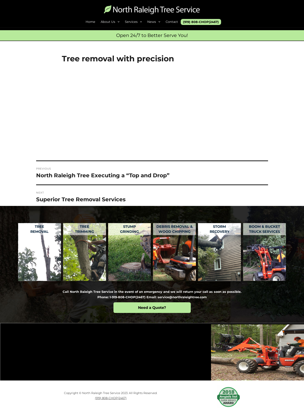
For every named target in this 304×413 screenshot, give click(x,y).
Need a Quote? (152, 307)
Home (90, 22)
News (151, 22)
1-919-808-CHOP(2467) (128, 297)
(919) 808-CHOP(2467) (201, 22)
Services (131, 22)
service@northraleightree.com (182, 297)
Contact (172, 22)
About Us (108, 22)
